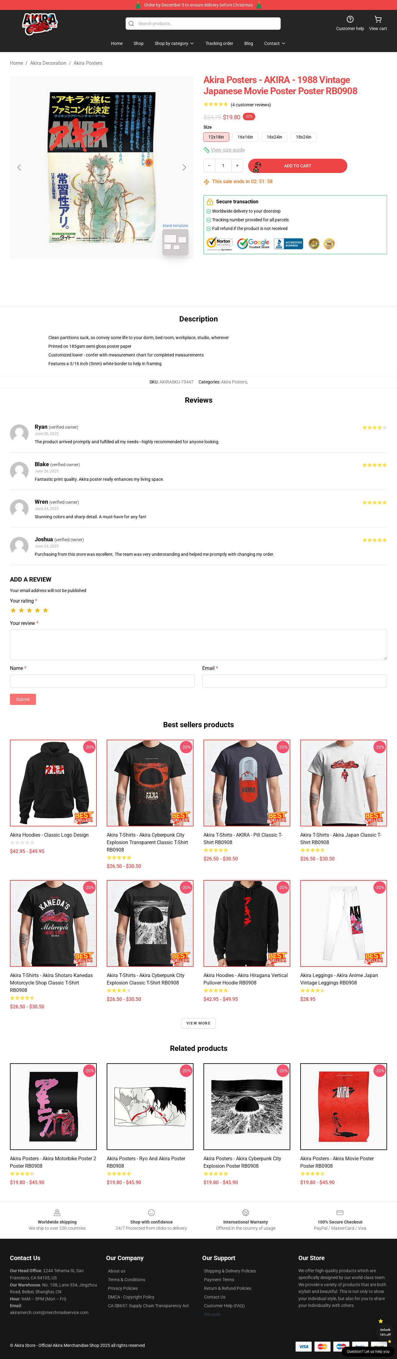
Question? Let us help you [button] (368, 1351)
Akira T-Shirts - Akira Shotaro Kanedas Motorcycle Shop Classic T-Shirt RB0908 (51, 982)
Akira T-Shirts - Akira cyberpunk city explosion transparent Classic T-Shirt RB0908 (147, 842)
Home (16, 63)
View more (198, 1023)
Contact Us (214, 1297)
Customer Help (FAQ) (224, 1305)
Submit (23, 699)
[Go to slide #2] (118, 274)
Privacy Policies (123, 1288)
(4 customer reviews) (251, 104)
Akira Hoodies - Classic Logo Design (49, 835)
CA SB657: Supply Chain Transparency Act (148, 1305)
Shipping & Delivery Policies (230, 1270)
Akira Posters (88, 63)
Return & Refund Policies (227, 1288)
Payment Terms (219, 1279)
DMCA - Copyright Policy (131, 1297)
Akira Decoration (48, 63)
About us (116, 1270)
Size (207, 127)
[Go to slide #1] (85, 274)
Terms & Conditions (126, 1279)
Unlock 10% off (385, 1332)
